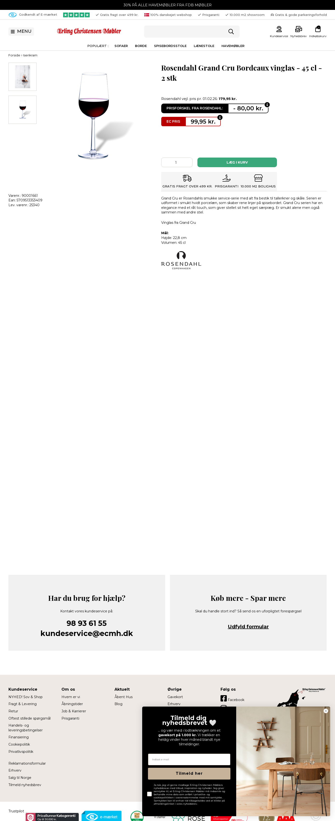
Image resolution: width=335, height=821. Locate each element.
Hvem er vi (70, 697)
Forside (14, 55)
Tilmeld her (189, 773)
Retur (13, 711)
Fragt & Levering (22, 704)
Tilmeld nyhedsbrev (24, 785)
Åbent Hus (123, 697)
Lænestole (204, 46)
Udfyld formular (248, 626)
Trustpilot (16, 811)
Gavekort (175, 697)
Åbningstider (72, 704)
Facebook (232, 698)
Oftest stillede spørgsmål (29, 718)
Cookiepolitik (19, 744)
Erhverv (14, 770)
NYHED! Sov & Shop (25, 697)
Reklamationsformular (27, 763)
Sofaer (121, 46)
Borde (141, 46)
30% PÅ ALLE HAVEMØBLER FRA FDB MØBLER (167, 5)
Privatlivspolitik (20, 751)
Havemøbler (232, 46)
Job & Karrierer (73, 711)
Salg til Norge (19, 777)
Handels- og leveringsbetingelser (25, 727)
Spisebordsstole (170, 46)
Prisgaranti (70, 718)
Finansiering (18, 737)
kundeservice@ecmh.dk (86, 633)
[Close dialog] (325, 710)
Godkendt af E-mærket (32, 14)
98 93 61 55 (87, 623)
